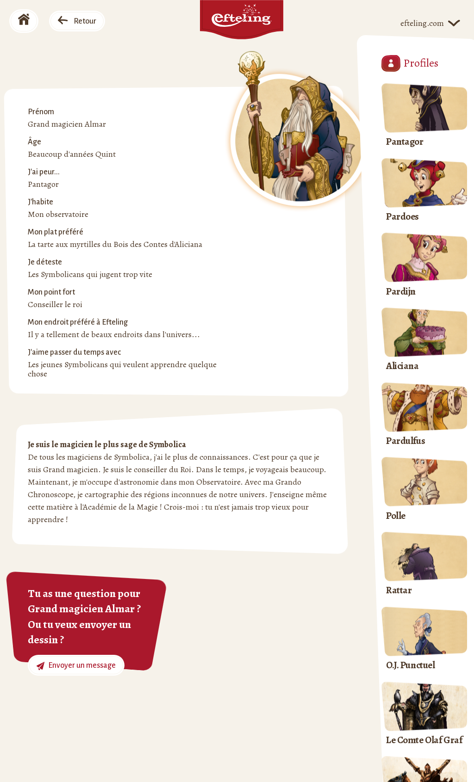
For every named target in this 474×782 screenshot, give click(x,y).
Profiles (409, 63)
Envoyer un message (76, 665)
